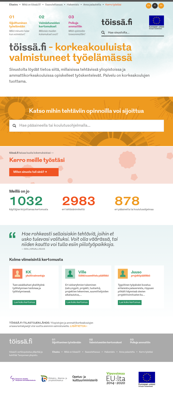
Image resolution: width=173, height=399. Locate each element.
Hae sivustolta (104, 32)
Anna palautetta (92, 5)
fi (155, 6)
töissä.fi (116, 22)
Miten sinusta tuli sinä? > (30, 172)
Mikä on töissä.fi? (31, 5)
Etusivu (13, 5)
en (148, 6)
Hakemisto (73, 5)
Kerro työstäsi (113, 5)
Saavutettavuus (54, 5)
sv (161, 6)
